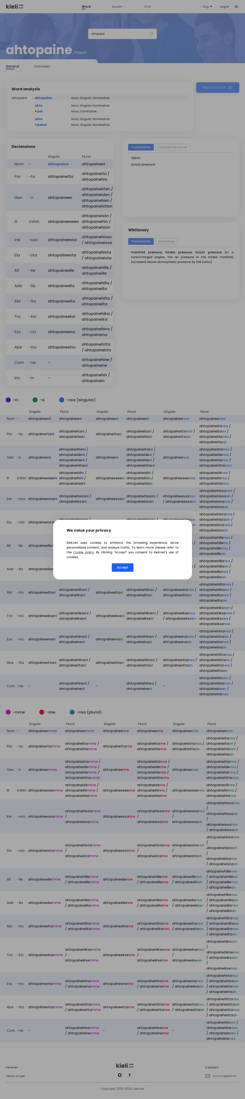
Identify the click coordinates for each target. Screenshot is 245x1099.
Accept (122, 567)
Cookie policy (83, 552)
